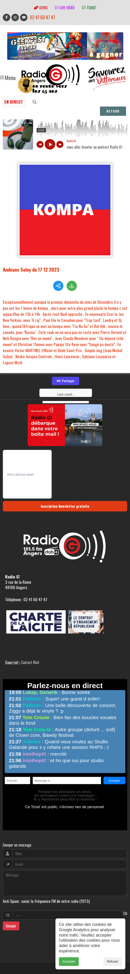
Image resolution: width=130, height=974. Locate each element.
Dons (41, 7)
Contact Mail (30, 662)
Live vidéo (65, 7)
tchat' (89, 7)
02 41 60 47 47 (42, 17)
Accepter (68, 961)
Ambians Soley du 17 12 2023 (31, 269)
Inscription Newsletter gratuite (65, 506)
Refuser (112, 961)
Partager (65, 381)
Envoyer (11, 926)
